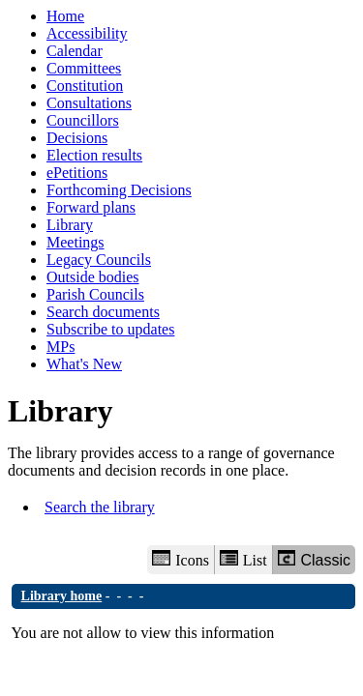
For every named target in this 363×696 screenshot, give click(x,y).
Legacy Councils (98, 259)
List (243, 559)
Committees (83, 68)
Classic (314, 559)
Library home (62, 596)
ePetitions (76, 172)
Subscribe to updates (110, 329)
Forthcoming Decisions (119, 190)
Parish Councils (95, 294)
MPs (60, 346)
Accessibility (87, 33)
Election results (94, 155)
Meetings (75, 242)
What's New (84, 364)
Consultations (89, 103)
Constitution (84, 85)
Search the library (100, 507)
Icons (180, 559)
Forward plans (91, 207)
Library (69, 225)
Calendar (74, 51)
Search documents (103, 312)
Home (65, 16)
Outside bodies (92, 277)
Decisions (76, 138)
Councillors (82, 120)
